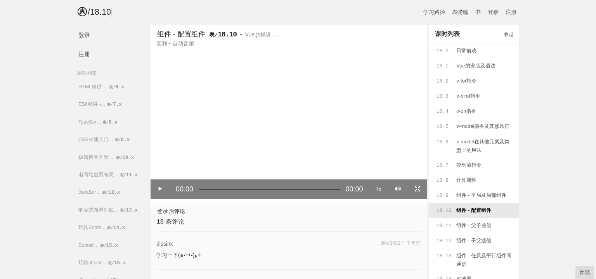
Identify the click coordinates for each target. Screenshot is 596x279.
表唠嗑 (460, 12)
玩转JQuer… (102, 263)
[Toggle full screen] (417, 189)
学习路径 (434, 12)
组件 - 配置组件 (181, 34)
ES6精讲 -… (100, 104)
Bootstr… (98, 245)
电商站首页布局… (108, 175)
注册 (511, 12)
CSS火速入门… (104, 140)
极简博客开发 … (106, 157)
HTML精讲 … (101, 87)
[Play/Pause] (160, 189)
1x (378, 188)
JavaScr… (99, 192)
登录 (493, 12)
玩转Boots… (102, 228)
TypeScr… (98, 122)
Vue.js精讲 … (261, 34)
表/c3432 (390, 243)
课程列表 (87, 73)
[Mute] (398, 189)
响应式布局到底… (108, 210)
